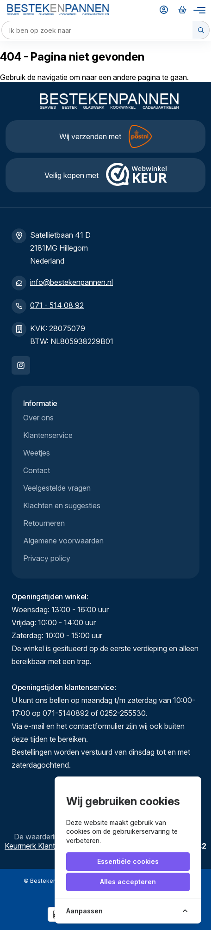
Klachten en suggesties (61, 505)
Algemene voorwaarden (63, 540)
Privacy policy (46, 558)
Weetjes (36, 452)
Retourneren (44, 523)
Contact (36, 470)
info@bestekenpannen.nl (71, 282)
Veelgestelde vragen (57, 488)
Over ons (38, 417)
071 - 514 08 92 (57, 305)
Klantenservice (48, 435)
